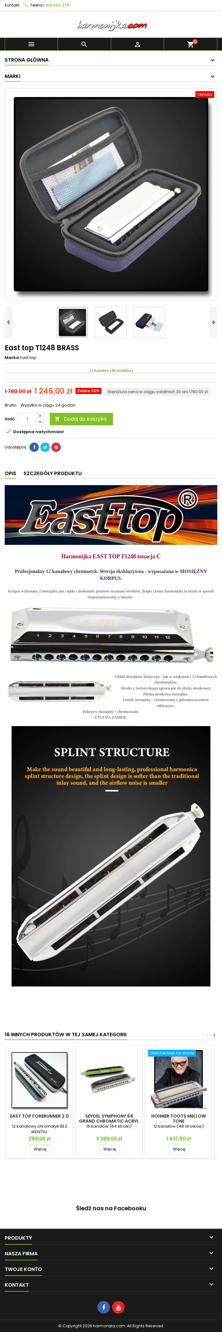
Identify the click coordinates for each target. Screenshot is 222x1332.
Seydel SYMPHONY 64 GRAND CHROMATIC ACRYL (109, 1118)
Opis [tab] (10, 473)
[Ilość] (27, 419)
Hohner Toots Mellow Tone (178, 1118)
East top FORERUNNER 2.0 (39, 1116)
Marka (12, 358)
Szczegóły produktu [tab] (52, 473)
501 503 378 (57, 5)
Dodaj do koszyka (80, 419)
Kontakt (12, 5)
